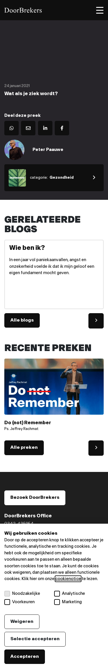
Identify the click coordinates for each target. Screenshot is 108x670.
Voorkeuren (19, 602)
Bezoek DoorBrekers (34, 497)
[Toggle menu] (100, 10)
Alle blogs (22, 320)
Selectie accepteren (35, 639)
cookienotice (68, 579)
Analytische (69, 594)
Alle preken (24, 447)
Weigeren (21, 622)
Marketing (68, 602)
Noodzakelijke (22, 594)
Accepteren (24, 657)
